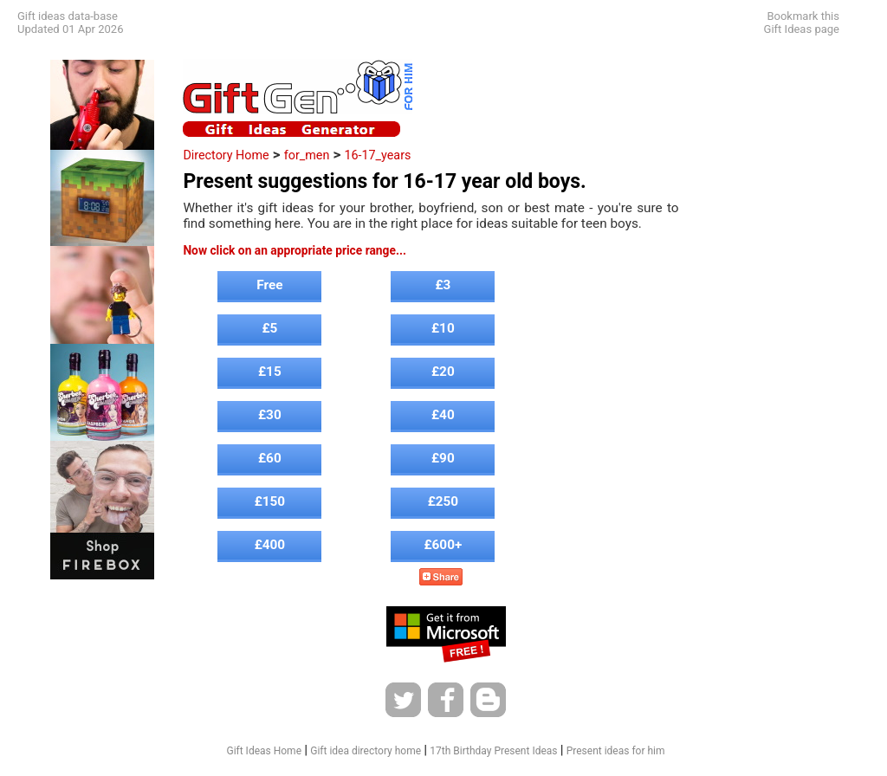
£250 (443, 501)
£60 (270, 458)
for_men (307, 155)
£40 (443, 415)
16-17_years (377, 155)
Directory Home (226, 155)
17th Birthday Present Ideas (493, 751)
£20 (443, 371)
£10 (443, 328)
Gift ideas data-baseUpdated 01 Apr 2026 (70, 23)
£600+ (443, 545)
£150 (270, 501)
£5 (269, 328)
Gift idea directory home (365, 751)
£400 (270, 545)
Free (269, 285)
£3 (442, 285)
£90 (443, 458)
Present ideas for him (616, 751)
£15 (270, 371)
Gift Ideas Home (263, 751)
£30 (270, 415)
